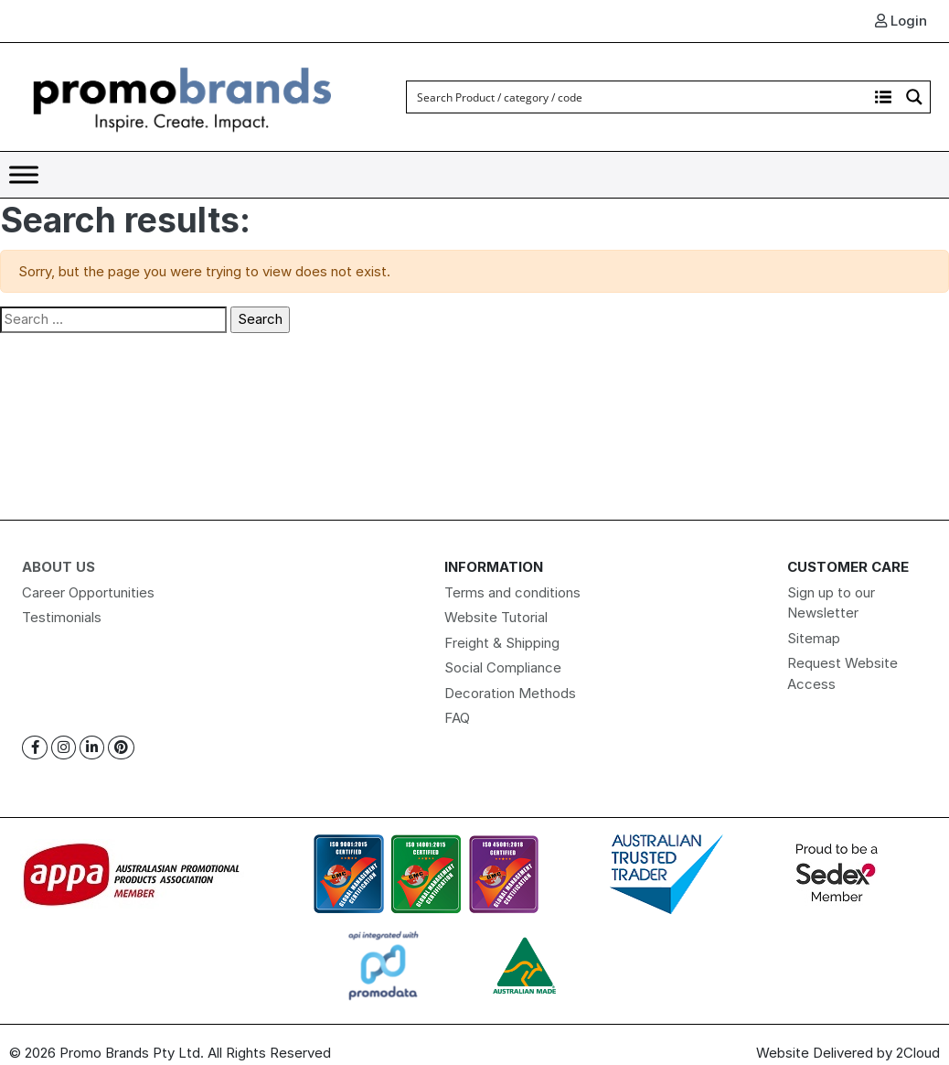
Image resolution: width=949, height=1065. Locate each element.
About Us (58, 567)
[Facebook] (35, 748)
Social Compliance (502, 667)
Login (901, 20)
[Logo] (182, 95)
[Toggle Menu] (23, 174)
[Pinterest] (121, 748)
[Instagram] (63, 748)
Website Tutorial (496, 617)
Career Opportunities (88, 592)
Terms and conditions (512, 592)
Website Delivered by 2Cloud (848, 1052)
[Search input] (638, 97)
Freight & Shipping (502, 642)
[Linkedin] (92, 748)
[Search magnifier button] (914, 97)
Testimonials (61, 617)
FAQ (457, 717)
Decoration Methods (510, 693)
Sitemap (813, 638)
